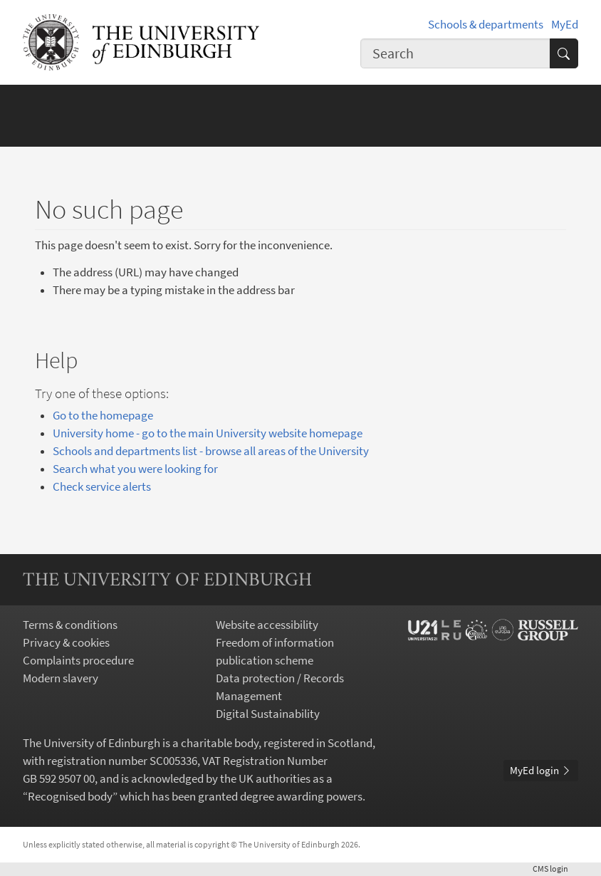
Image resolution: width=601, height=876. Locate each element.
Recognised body (70, 796)
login (555, 868)
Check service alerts (102, 486)
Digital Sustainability (268, 713)
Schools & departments (485, 24)
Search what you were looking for (135, 469)
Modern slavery (60, 678)
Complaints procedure (78, 660)
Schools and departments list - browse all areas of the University (211, 451)
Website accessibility (267, 624)
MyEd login (541, 770)
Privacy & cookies (66, 642)
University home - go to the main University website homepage (207, 433)
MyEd (564, 24)
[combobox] (455, 53)
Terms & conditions (70, 624)
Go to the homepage (103, 415)
